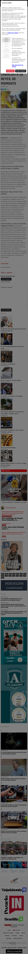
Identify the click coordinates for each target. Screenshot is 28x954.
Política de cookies (12, 33)
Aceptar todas (10, 71)
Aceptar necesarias (20, 71)
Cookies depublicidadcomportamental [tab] (6, 56)
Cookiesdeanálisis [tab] (6, 45)
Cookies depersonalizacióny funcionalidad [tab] (6, 50)
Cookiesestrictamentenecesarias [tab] (6, 40)
